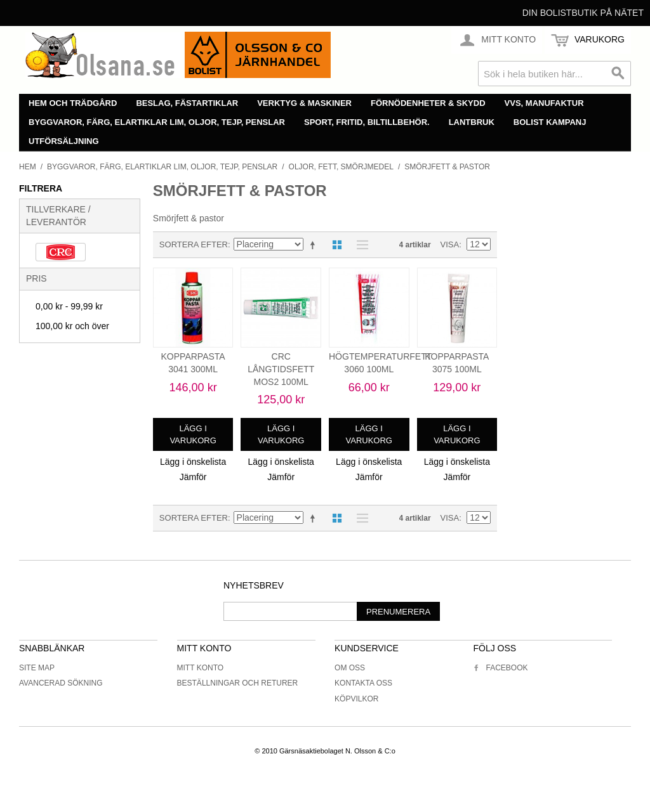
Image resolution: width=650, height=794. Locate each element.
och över (72, 326)
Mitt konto (200, 667)
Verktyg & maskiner (304, 103)
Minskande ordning (314, 244)
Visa (450, 244)
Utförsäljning (64, 141)
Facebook (500, 667)
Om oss (350, 667)
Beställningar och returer (237, 683)
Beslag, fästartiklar (187, 103)
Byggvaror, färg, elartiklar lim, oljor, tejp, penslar (157, 122)
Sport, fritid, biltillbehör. (367, 122)
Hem (27, 166)
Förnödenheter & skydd (428, 103)
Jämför (193, 477)
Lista (359, 244)
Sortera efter (193, 244)
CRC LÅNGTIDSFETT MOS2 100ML (281, 368)
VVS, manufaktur (544, 103)
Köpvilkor (356, 698)
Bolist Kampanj (550, 122)
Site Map (37, 667)
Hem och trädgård (73, 103)
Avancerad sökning (61, 683)
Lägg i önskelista (193, 462)
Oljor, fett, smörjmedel (341, 166)
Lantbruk (471, 122)
